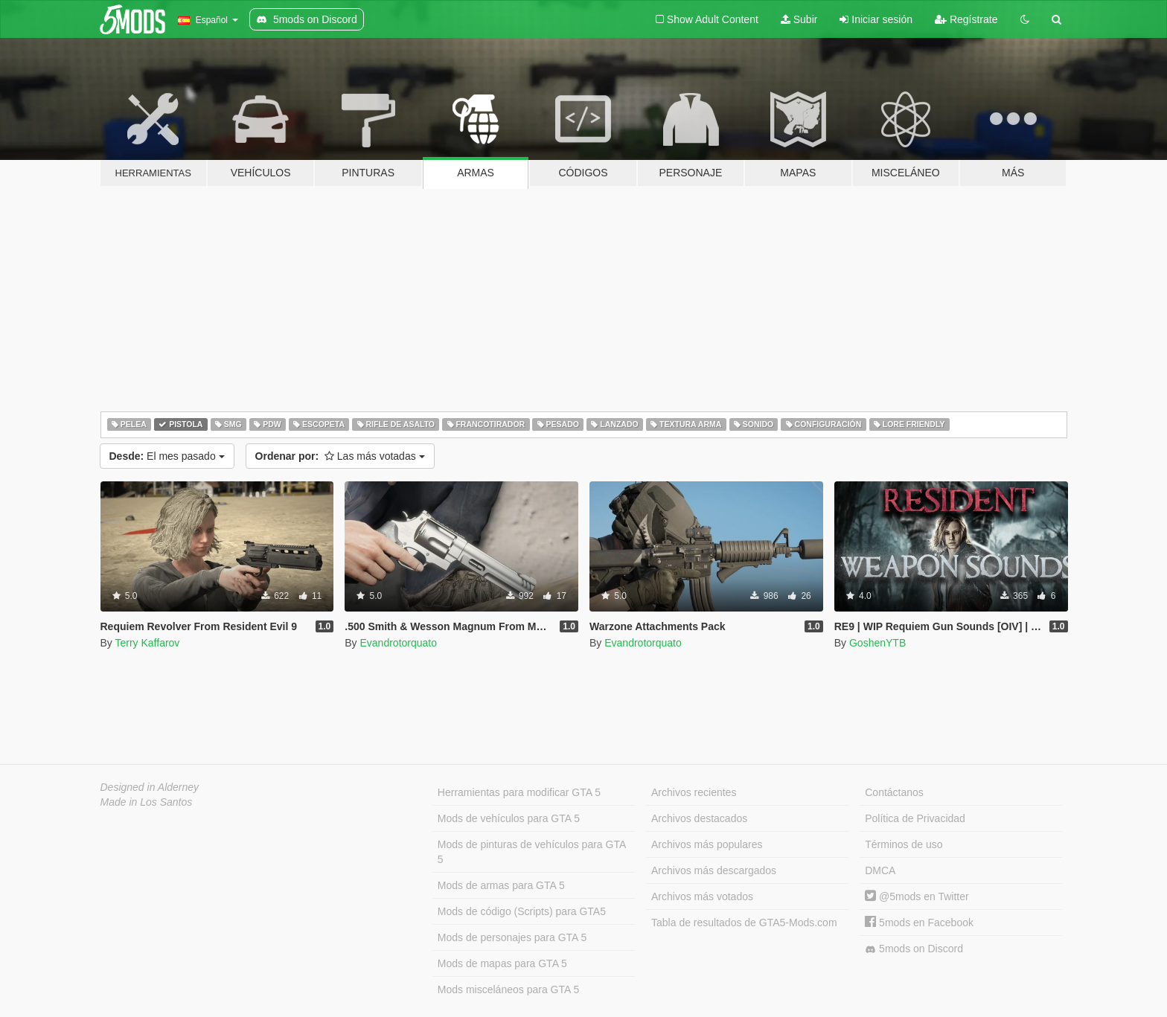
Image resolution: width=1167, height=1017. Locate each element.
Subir (799, 19)
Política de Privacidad (915, 818)
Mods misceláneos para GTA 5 (508, 989)
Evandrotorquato (398, 643)
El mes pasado (167, 456)
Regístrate (966, 19)
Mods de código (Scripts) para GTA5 (522, 911)
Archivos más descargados (713, 870)
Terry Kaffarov (147, 643)
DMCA (880, 870)
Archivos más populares (706, 844)
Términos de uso (903, 844)
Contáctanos (894, 792)
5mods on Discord (914, 949)
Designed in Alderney (149, 787)
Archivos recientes (693, 792)
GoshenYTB (877, 643)
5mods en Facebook (919, 922)
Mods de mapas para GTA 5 (502, 963)
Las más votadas (340, 456)
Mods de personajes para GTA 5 (512, 937)
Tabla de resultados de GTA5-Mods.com (744, 922)
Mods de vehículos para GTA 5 (509, 818)
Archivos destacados (699, 818)
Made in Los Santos (146, 802)
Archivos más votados (702, 896)
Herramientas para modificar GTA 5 (519, 792)
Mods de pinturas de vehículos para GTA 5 (532, 851)
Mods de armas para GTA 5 (501, 885)
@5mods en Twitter (916, 896)
